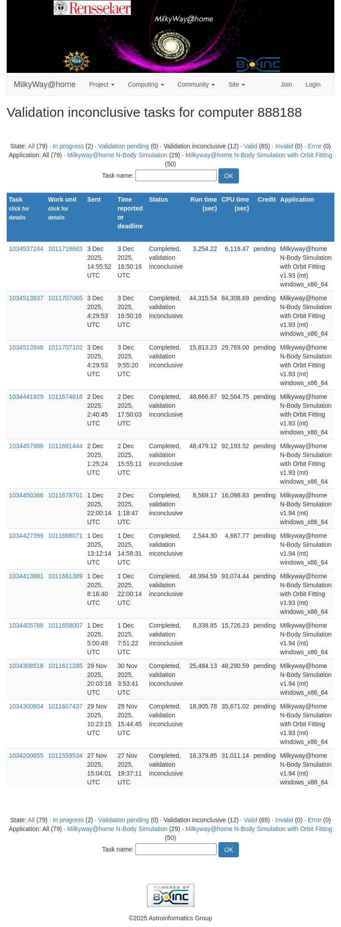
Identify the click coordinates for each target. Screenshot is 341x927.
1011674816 (65, 396)
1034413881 (26, 576)
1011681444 (65, 446)
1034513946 (26, 347)
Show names (25, 226)
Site (236, 84)
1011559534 (65, 755)
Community (196, 84)
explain (127, 235)
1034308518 (26, 665)
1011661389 (65, 576)
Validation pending (123, 146)
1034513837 (26, 298)
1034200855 (26, 755)
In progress (68, 146)
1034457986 (26, 446)
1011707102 (65, 347)
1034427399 (26, 535)
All (31, 146)
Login (313, 84)
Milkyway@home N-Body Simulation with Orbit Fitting (258, 155)
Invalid (284, 146)
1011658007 (65, 625)
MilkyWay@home (45, 84)
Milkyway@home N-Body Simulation (117, 155)
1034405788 (26, 625)
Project (102, 84)
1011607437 (65, 706)
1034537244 (26, 248)
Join (286, 84)
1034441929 (26, 396)
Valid (250, 146)
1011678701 (65, 495)
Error (314, 146)
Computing (146, 84)
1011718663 (65, 248)
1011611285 (65, 665)
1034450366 (26, 495)
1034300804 (26, 706)
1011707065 (65, 298)
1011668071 (65, 535)
